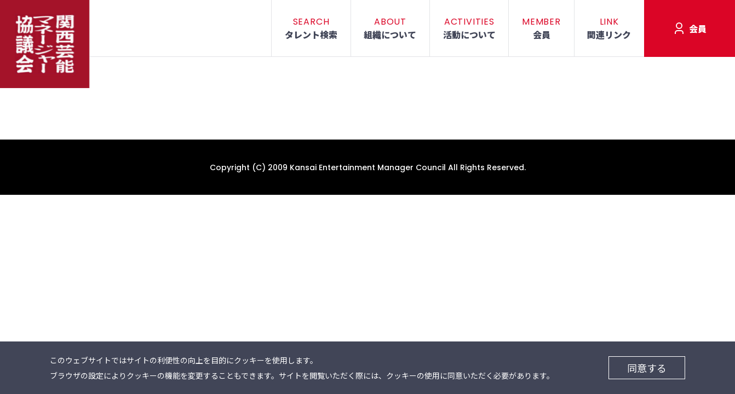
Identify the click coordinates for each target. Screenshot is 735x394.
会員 (698, 28)
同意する (647, 368)
